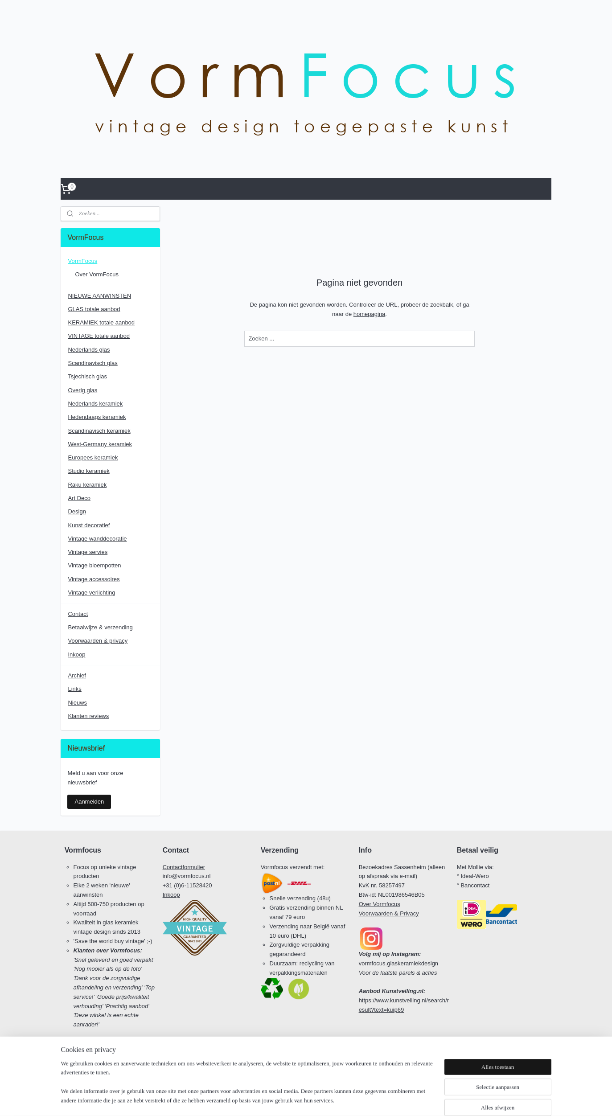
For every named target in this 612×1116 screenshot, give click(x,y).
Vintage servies (87, 552)
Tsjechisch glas (87, 376)
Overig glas (82, 390)
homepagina (369, 314)
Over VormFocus (97, 274)
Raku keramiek (87, 484)
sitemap (276, 1099)
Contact (78, 614)
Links (74, 688)
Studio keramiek (88, 471)
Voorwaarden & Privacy (389, 913)
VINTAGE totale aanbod (99, 335)
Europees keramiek (93, 457)
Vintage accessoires (93, 579)
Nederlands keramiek (95, 403)
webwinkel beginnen (321, 1099)
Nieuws (77, 702)
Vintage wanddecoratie (97, 538)
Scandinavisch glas (92, 363)
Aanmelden (89, 801)
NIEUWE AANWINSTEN (99, 295)
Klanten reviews (88, 716)
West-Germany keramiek (100, 444)
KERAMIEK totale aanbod (101, 322)
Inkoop (76, 654)
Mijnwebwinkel (390, 1099)
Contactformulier (184, 867)
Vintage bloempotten (94, 565)
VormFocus (82, 261)
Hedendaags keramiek (97, 417)
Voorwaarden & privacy (97, 640)
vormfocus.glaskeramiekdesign (398, 963)
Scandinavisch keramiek (99, 430)
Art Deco (79, 498)
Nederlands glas (89, 349)
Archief (77, 675)
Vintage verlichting (91, 592)
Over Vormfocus (379, 904)
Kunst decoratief (89, 525)
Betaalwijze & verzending (100, 627)
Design (77, 511)
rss (291, 1099)
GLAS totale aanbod (94, 309)
